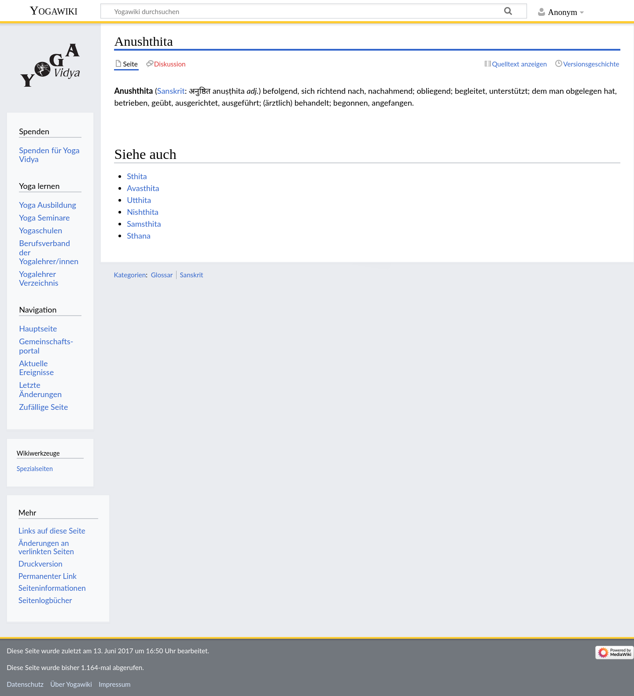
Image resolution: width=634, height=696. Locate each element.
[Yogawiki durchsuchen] (314, 11)
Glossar (162, 275)
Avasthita (143, 188)
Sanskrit (171, 91)
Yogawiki (53, 10)
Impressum (115, 684)
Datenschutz (25, 684)
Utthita (139, 200)
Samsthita (144, 223)
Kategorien (130, 275)
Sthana (139, 235)
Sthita (137, 176)
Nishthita (142, 212)
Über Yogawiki (71, 684)
